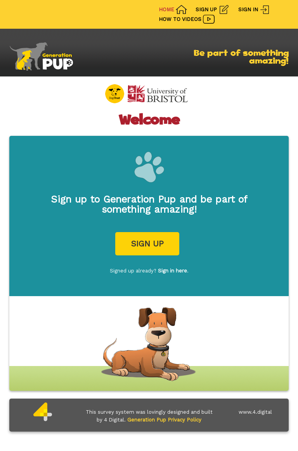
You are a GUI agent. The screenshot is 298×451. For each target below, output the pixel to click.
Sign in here (172, 271)
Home (166, 9)
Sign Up (206, 9)
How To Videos (180, 19)
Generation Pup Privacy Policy (164, 420)
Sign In (248, 9)
